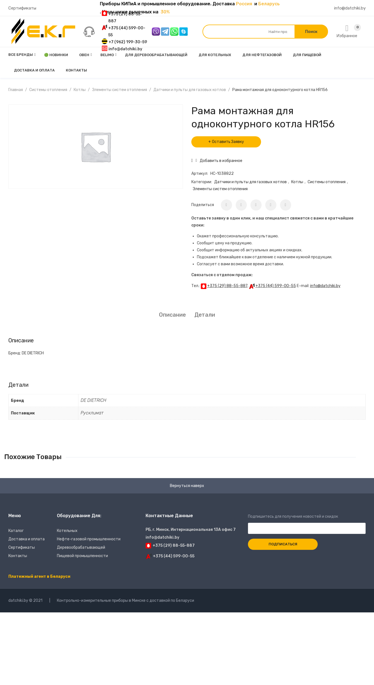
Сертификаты (22, 8)
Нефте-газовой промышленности (88, 539)
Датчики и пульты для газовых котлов (189, 89)
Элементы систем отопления (119, 89)
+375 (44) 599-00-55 (275, 285)
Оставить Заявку (228, 141)
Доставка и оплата (26, 539)
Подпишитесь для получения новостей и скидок (307, 522)
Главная (15, 89)
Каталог (16, 530)
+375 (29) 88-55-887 (227, 285)
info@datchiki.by (350, 8)
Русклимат (92, 413)
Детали (204, 314)
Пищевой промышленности (82, 555)
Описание (172, 314)
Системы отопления (48, 89)
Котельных (67, 530)
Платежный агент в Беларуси (39, 576)
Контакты (17, 555)
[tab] (172, 315)
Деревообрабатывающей (81, 547)
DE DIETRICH (93, 400)
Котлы (80, 89)
